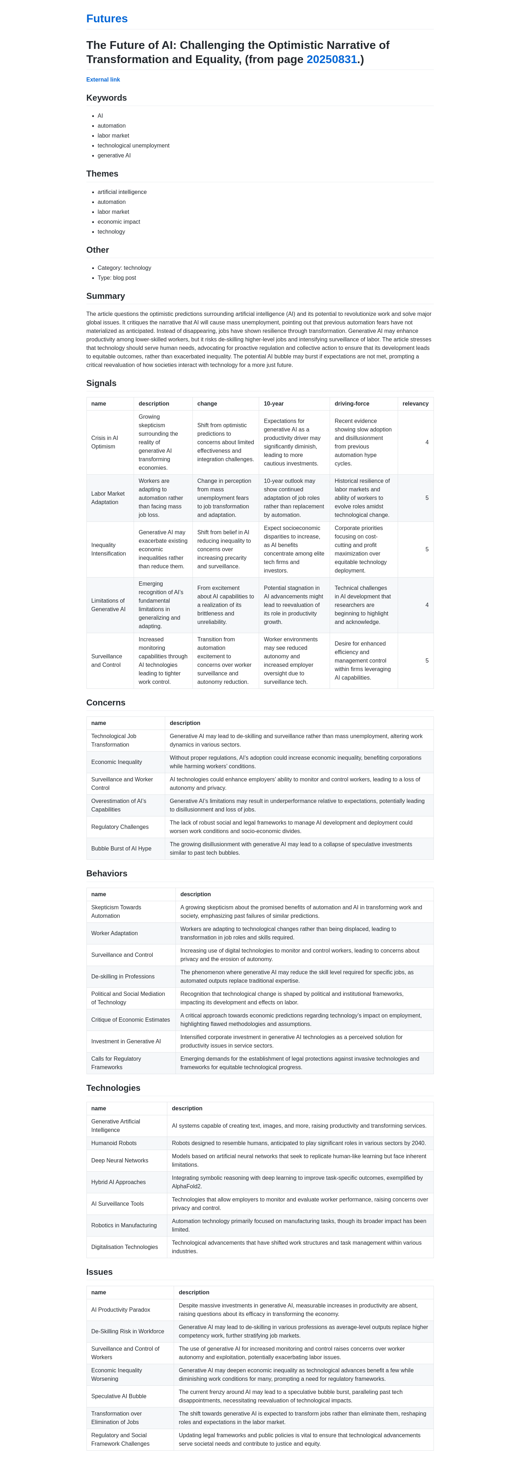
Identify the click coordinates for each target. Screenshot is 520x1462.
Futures (107, 18)
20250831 (332, 59)
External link (103, 80)
